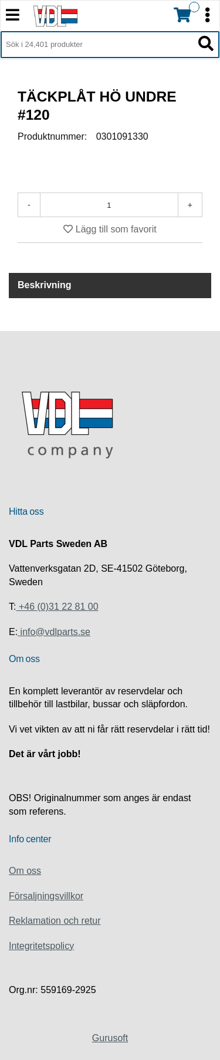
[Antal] (109, 205)
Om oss (25, 871)
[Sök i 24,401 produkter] (97, 44)
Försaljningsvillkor (46, 896)
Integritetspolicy (41, 946)
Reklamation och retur (55, 921)
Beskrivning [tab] (45, 285)
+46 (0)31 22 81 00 (57, 607)
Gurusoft (110, 1038)
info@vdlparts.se (54, 632)
